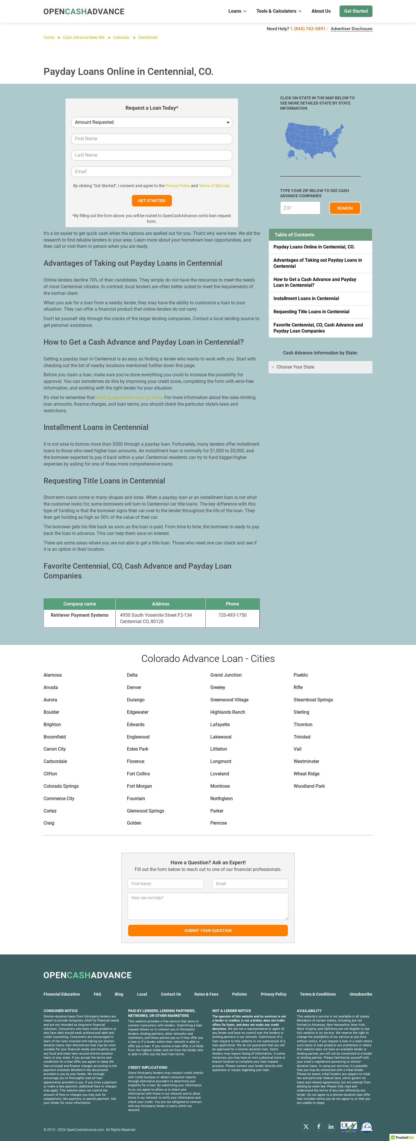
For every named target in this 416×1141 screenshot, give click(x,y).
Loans (237, 11)
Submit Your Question (208, 930)
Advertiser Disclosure (351, 28)
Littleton (218, 749)
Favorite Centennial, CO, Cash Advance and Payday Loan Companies (318, 328)
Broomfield (55, 737)
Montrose (220, 786)
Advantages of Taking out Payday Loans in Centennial (317, 263)
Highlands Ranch (227, 712)
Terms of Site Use (214, 185)
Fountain (136, 798)
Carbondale (55, 761)
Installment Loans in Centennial (306, 298)
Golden (134, 823)
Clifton (50, 774)
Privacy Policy (177, 185)
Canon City (55, 749)
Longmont (220, 761)
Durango (136, 700)
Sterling (301, 712)
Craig (49, 823)
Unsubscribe (361, 994)
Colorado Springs (61, 786)
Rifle (298, 687)
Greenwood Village (229, 700)
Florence (135, 761)
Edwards (136, 724)
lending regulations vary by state (129, 397)
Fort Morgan (139, 786)
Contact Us (171, 994)
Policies (239, 994)
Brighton (52, 724)
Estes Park (137, 749)
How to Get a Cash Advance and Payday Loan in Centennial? (314, 282)
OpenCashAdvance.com (85, 1130)
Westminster (306, 761)
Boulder (51, 712)
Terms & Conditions (318, 994)
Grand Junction (226, 675)
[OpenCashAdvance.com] (84, 11)
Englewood (138, 737)
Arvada (51, 687)
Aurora (50, 700)
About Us (321, 11)
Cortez (50, 811)
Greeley (217, 687)
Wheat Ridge (306, 774)
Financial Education (62, 994)
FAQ (97, 994)
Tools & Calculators (279, 11)
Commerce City (59, 798)
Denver (134, 687)
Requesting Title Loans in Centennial (311, 311)
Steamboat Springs (313, 700)
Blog (119, 994)
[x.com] (306, 1127)
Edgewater (137, 712)
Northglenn (221, 798)
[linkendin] (331, 1127)
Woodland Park (309, 786)
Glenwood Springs (145, 811)
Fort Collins (138, 774)
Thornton (303, 724)
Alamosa (53, 675)
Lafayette (220, 724)
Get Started (356, 11)
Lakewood (220, 737)
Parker (216, 811)
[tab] (320, 367)
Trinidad (302, 737)
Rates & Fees (206, 994)
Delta (132, 675)
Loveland (219, 774)
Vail (297, 749)
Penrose (218, 823)
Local (142, 994)
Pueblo (301, 675)
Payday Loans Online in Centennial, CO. (314, 247)
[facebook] (318, 1127)
